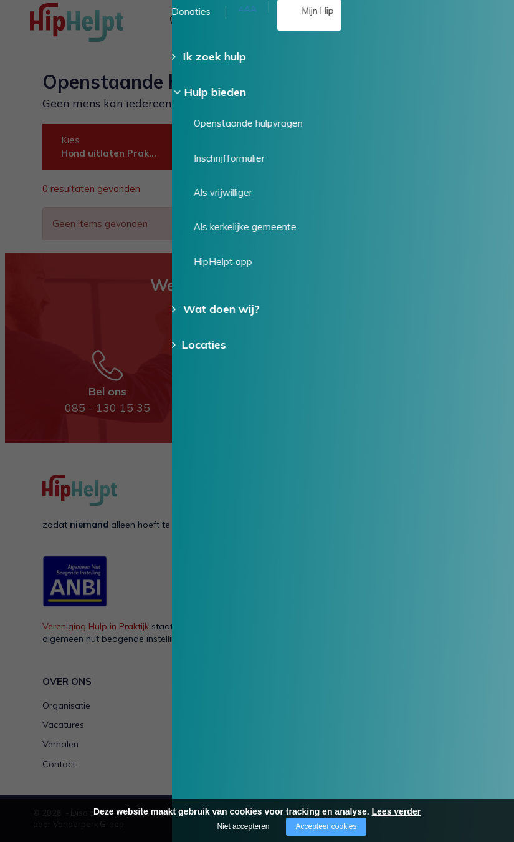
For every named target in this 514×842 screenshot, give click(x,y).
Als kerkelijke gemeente (392, 724)
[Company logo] (92, 28)
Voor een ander (211, 724)
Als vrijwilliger (372, 705)
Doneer (475, 123)
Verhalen (60, 744)
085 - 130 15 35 (236, 29)
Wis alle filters (422, 189)
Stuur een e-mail (276, 363)
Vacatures (63, 724)
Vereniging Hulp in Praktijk (95, 626)
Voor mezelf (204, 705)
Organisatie (66, 705)
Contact (58, 764)
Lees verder (396, 811)
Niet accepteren (243, 826)
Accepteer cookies (325, 826)
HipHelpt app (372, 744)
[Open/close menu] (479, 23)
